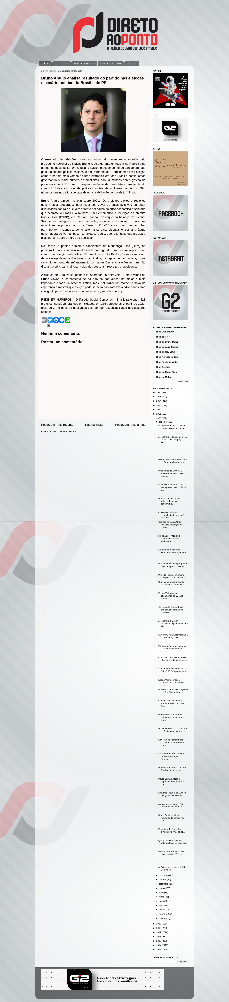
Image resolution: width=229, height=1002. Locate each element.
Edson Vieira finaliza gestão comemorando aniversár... (172, 426)
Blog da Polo (163, 337)
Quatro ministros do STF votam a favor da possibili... (173, 841)
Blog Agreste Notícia (167, 357)
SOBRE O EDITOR (84, 63)
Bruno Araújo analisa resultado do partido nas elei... (171, 818)
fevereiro (163, 914)
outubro (163, 879)
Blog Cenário (163, 367)
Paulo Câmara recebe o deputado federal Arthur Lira (171, 781)
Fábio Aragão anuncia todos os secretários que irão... (172, 647)
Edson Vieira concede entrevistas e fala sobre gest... (171, 682)
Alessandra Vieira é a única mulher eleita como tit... (171, 805)
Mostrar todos (183, 381)
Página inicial (94, 424)
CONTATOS (61, 63)
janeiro (162, 918)
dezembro (164, 422)
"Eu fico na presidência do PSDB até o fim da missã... (172, 583)
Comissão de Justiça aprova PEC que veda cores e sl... (172, 658)
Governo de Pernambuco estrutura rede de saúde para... (171, 717)
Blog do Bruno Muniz (167, 342)
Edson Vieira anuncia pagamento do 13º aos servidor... (170, 596)
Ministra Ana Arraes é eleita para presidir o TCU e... (171, 852)
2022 (159, 409)
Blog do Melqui (164, 377)
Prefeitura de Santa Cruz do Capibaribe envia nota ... (172, 768)
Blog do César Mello (167, 372)
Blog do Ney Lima (165, 352)
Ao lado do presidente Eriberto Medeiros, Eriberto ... (172, 552)
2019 (159, 924)
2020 (159, 418)
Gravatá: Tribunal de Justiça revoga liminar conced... (172, 794)
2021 (159, 414)
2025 (159, 396)
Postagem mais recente (57, 424)
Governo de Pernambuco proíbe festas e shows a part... (171, 742)
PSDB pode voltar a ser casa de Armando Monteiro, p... (172, 460)
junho (162, 897)
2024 (159, 401)
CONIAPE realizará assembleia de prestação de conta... (171, 515)
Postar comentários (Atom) (63, 431)
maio (161, 901)
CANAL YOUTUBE (110, 63)
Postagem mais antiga (130, 424)
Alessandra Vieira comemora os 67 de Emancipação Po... (172, 439)
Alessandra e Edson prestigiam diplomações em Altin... (173, 623)
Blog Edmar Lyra (165, 332)
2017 (159, 932)
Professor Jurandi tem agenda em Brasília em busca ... (173, 690)
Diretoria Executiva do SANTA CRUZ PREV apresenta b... (173, 669)
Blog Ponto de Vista (166, 362)
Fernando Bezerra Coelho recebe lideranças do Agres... (171, 756)
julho (161, 892)
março (162, 909)
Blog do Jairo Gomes (167, 347)
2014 (159, 945)
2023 (159, 405)
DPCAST (132, 63)
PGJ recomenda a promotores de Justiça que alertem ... (173, 729)
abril (161, 905)
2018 (159, 928)
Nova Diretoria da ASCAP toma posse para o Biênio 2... (172, 487)
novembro (164, 875)
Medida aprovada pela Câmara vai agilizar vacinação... (169, 538)
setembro (164, 884)
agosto (162, 888)
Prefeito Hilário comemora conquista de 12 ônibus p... (172, 576)
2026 (159, 392)
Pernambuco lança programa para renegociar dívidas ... (172, 564)
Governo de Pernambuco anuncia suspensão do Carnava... (170, 609)
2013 (159, 949)
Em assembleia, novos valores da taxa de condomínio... (169, 501)
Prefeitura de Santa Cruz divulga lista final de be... (171, 830)
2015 (159, 941)
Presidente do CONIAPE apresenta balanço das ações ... (170, 473)
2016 (159, 936)
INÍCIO (45, 63)
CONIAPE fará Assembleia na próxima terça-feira (173, 636)
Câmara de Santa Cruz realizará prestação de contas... (170, 524)
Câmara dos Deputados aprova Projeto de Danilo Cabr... (171, 703)
